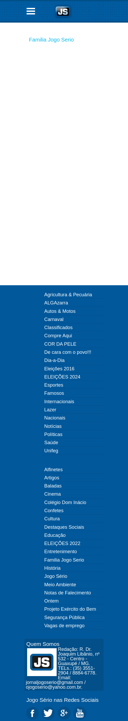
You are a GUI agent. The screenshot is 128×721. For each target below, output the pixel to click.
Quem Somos (43, 644)
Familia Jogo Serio (51, 40)
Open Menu (30, 11)
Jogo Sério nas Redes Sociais (62, 700)
